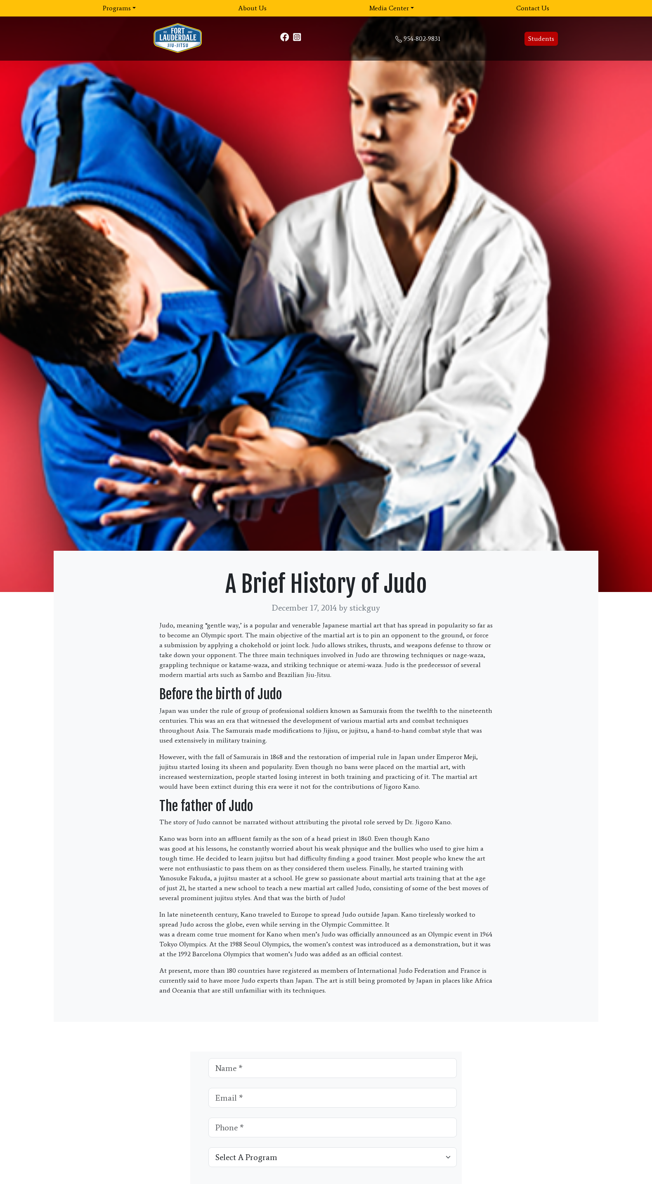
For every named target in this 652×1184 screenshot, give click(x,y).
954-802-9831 (422, 38)
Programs (117, 8)
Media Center (389, 8)
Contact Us (532, 8)
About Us (252, 8)
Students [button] (541, 38)
